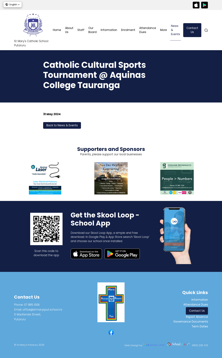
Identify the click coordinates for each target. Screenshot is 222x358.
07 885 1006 (32, 305)
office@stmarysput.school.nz (42, 310)
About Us (69, 30)
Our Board (92, 30)
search (206, 30)
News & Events (175, 30)
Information (109, 30)
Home (57, 30)
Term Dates (200, 326)
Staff (80, 30)
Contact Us (192, 30)
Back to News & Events (62, 125)
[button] (12, 4)
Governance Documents (190, 322)
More (163, 30)
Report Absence (197, 317)
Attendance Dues (147, 30)
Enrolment (128, 30)
